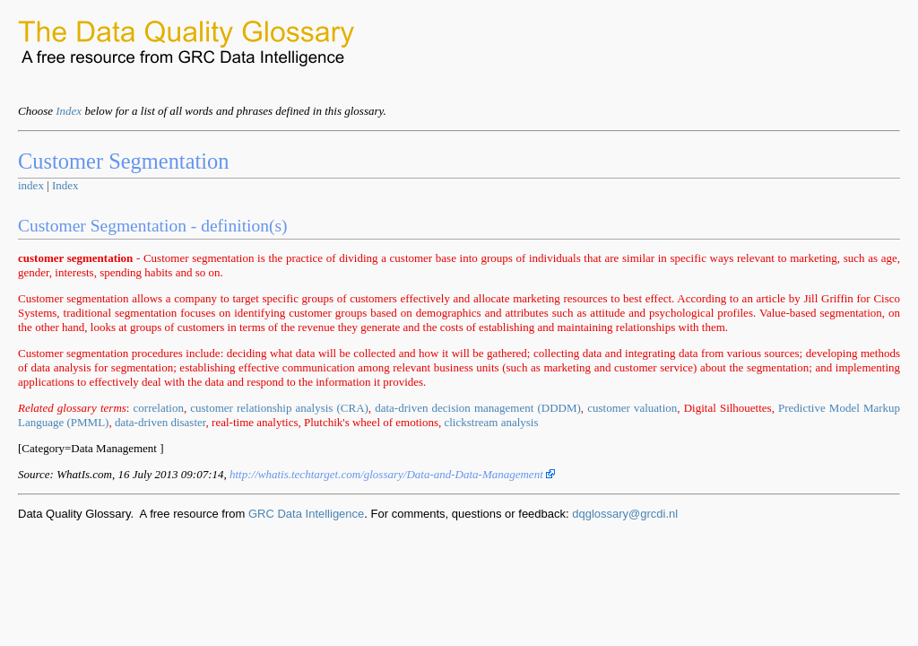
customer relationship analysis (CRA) (279, 408)
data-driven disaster (160, 422)
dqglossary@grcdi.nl (625, 513)
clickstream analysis (491, 422)
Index (69, 111)
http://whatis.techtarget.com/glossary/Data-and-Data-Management (392, 474)
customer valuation (632, 408)
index (31, 185)
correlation (159, 408)
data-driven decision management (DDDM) (478, 408)
